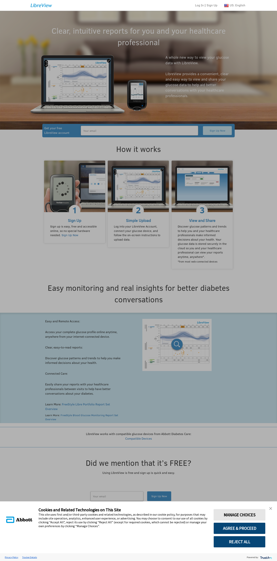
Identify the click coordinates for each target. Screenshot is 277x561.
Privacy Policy (11, 557)
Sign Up (212, 5)
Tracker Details (29, 557)
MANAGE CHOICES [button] (239, 515)
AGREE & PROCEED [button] (239, 528)
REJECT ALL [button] (239, 541)
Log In (199, 5)
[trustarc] (266, 557)
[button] (270, 508)
